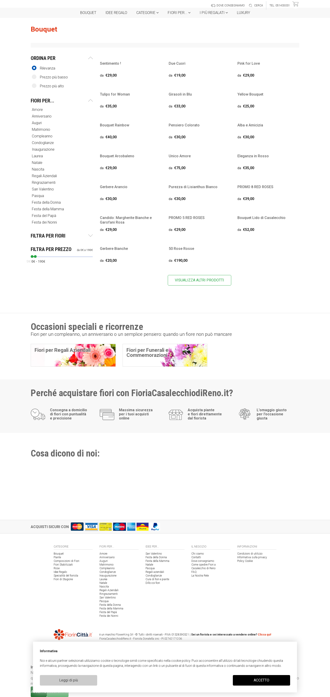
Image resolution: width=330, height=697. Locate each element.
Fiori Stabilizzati (63, 564)
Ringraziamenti (44, 182)
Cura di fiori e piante (157, 579)
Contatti (196, 557)
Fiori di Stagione (63, 579)
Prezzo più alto (48, 85)
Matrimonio (41, 129)
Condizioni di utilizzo (249, 553)
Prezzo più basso (50, 77)
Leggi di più (68, 680)
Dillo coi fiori (153, 583)
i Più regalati (214, 13)
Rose (57, 568)
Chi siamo (197, 553)
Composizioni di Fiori (66, 561)
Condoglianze (43, 143)
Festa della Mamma (48, 209)
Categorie (147, 13)
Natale (37, 162)
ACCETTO (261, 680)
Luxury (243, 13)
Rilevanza (43, 68)
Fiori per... (179, 13)
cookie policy (180, 660)
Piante (57, 557)
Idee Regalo (116, 13)
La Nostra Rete (200, 575)
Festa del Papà (44, 216)
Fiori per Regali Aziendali (63, 350)
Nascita (38, 169)
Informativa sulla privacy (252, 557)
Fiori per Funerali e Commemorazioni (147, 352)
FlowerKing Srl (124, 634)
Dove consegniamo (202, 561)
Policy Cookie (245, 561)
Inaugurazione (43, 149)
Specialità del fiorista (66, 575)
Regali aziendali (155, 572)
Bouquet (88, 13)
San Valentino (43, 189)
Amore (38, 109)
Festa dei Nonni (45, 222)
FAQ (194, 572)
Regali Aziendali (45, 176)
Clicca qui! (264, 634)
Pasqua (38, 196)
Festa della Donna (47, 202)
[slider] (32, 256)
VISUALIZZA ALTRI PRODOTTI (199, 280)
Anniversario (42, 116)
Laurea (38, 156)
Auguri (37, 123)
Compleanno (42, 136)
